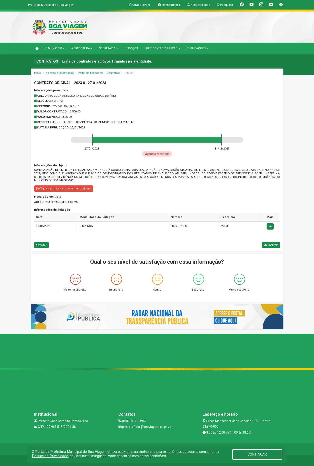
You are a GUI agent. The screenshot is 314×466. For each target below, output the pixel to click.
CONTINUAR (257, 454)
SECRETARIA (108, 48)
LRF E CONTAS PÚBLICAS (162, 48)
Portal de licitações (90, 73)
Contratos (113, 73)
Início (37, 73)
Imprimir (271, 245)
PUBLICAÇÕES (197, 48)
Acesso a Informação (60, 73)
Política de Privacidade (50, 456)
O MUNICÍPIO (54, 48)
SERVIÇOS (131, 48)
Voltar (41, 245)
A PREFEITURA (81, 48)
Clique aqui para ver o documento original (63, 188)
